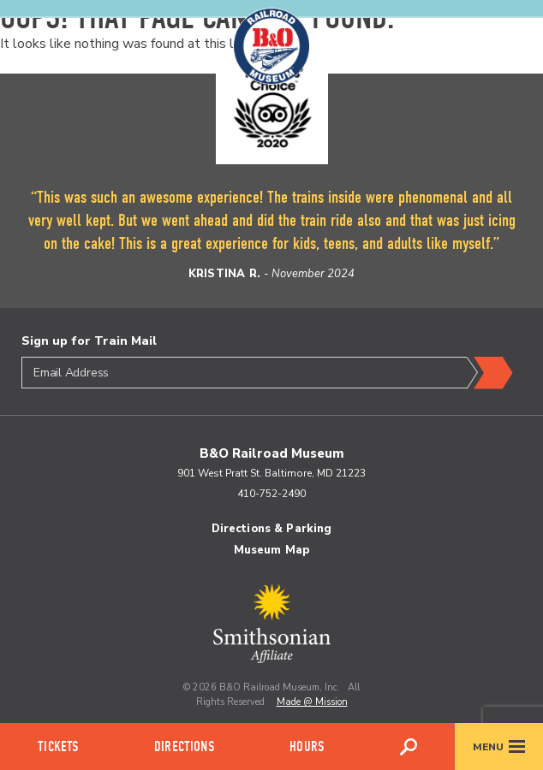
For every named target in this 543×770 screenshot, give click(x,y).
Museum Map (271, 550)
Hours (306, 746)
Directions (184, 746)
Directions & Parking (272, 528)
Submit (490, 373)
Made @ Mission (312, 702)
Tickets (58, 746)
